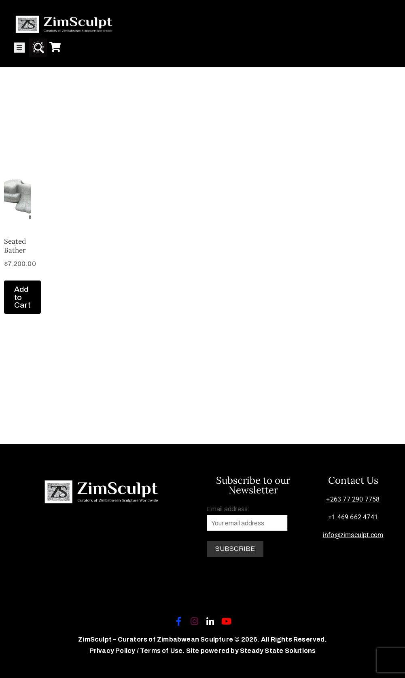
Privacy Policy (113, 650)
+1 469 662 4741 (353, 517)
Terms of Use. (162, 650)
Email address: (247, 518)
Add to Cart (22, 297)
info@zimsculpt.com (353, 535)
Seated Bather (15, 245)
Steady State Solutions (278, 650)
